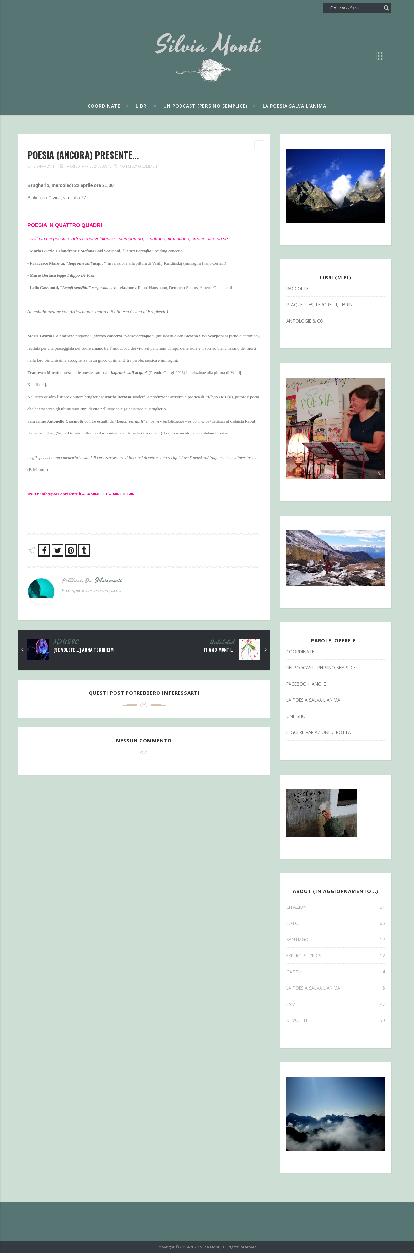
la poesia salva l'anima (313, 700)
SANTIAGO (335, 939)
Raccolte (297, 288)
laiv (335, 1004)
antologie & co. (305, 321)
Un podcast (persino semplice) (205, 106)
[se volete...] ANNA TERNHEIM (83, 649)
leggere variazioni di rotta (318, 732)
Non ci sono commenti (139, 166)
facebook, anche (306, 684)
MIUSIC (66, 642)
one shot (297, 716)
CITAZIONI (335, 907)
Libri (142, 106)
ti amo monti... (218, 649)
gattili (335, 972)
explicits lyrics (335, 955)
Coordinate (104, 106)
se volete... (335, 1020)
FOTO (335, 923)
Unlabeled (222, 642)
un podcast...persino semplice (321, 668)
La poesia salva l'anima (294, 106)
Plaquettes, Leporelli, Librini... (321, 305)
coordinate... (301, 651)
